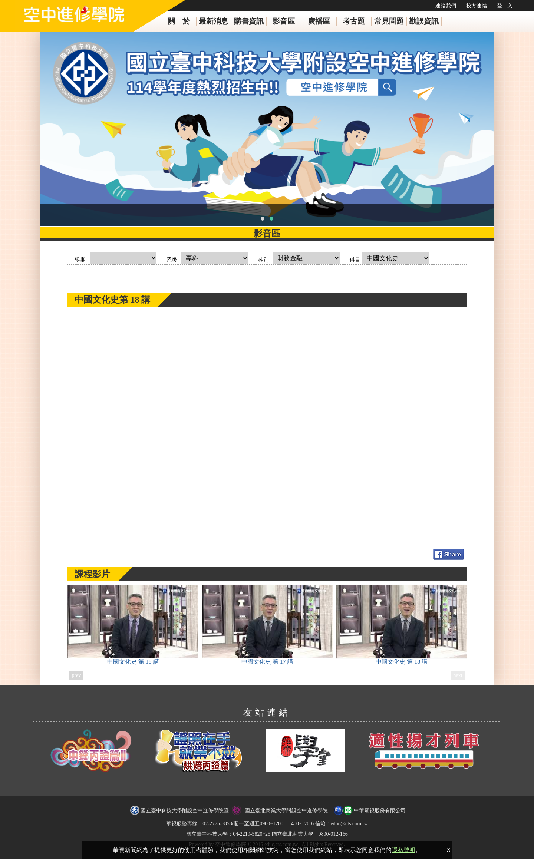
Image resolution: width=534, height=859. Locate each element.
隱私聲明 (403, 850)
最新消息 (213, 21)
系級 (171, 260)
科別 (263, 260)
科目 (354, 260)
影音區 (284, 21)
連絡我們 (445, 6)
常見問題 (389, 21)
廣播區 (319, 21)
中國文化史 (132, 625)
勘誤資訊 (424, 21)
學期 (80, 260)
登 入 (504, 6)
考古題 (354, 21)
